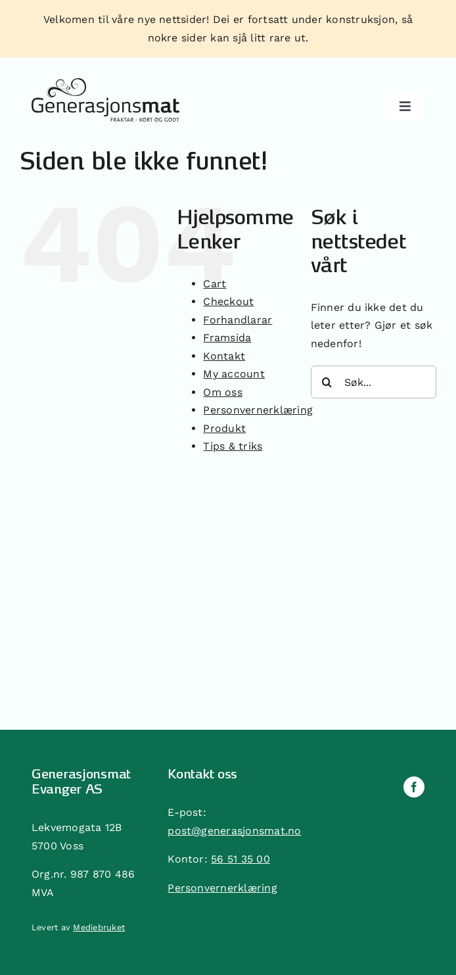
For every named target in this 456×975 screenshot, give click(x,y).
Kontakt (224, 356)
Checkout (228, 301)
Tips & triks (232, 446)
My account (233, 374)
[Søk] (327, 382)
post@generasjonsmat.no (234, 830)
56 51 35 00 (240, 859)
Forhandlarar (237, 320)
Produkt (224, 428)
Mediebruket (99, 927)
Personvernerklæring (258, 410)
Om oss (222, 392)
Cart (214, 283)
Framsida (227, 337)
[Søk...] (373, 382)
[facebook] (413, 786)
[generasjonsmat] (105, 83)
